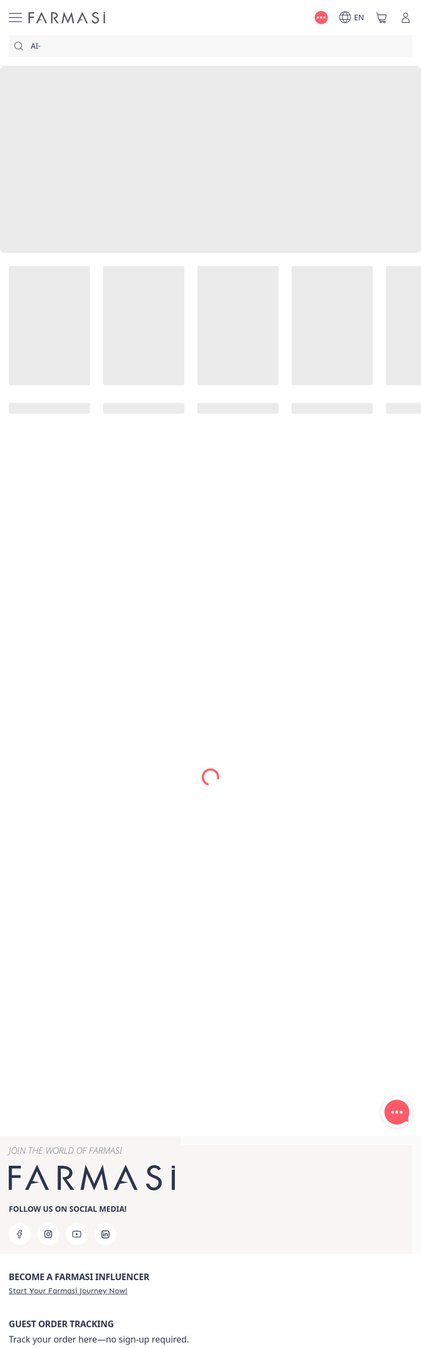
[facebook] (20, 1234)
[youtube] (77, 1234)
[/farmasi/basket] (381, 17)
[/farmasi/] (67, 17)
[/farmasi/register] (68, 1291)
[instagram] (48, 1234)
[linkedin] (105, 1234)
